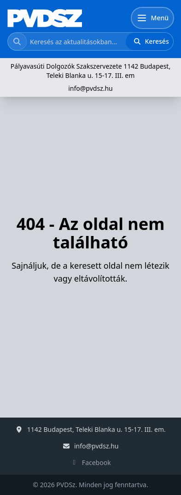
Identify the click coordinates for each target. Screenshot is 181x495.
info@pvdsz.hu (90, 88)
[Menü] (152, 18)
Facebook (96, 462)
